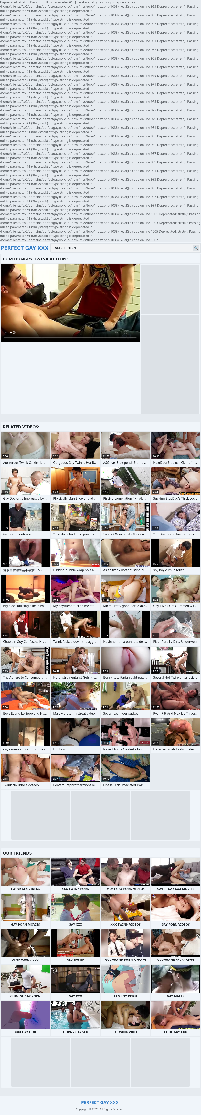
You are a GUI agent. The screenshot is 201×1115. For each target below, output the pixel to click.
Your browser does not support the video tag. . (70, 303)
